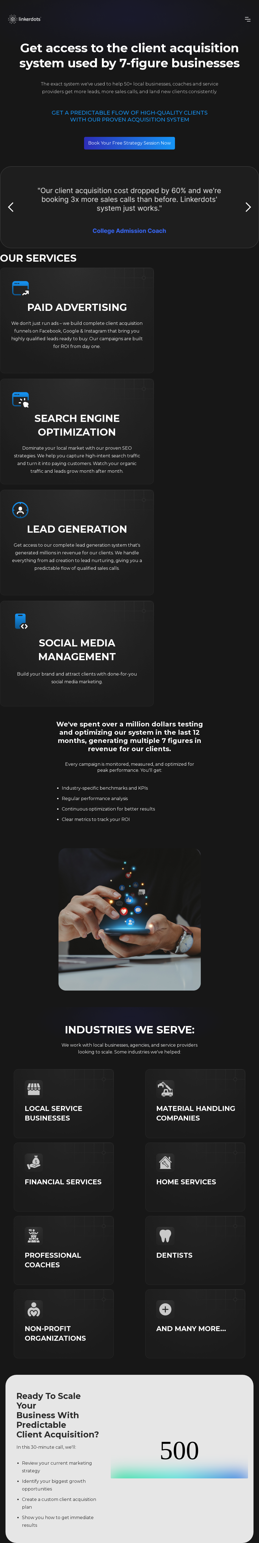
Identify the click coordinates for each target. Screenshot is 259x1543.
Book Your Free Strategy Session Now (129, 143)
